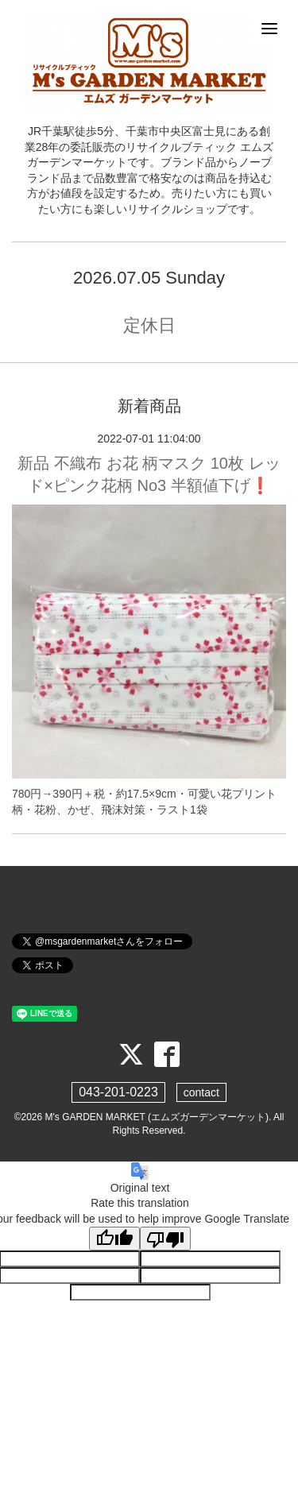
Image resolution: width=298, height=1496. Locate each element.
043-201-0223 (118, 1092)
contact (201, 1092)
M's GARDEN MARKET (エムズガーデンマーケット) (157, 1117)
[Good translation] (114, 1239)
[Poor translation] (165, 1239)
